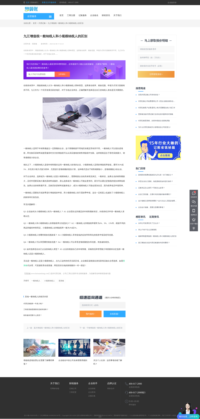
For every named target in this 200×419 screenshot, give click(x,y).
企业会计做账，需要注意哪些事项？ (151, 207)
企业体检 (91, 388)
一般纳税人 (35, 281)
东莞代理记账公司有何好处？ (149, 95)
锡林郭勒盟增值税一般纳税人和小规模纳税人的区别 (157, 236)
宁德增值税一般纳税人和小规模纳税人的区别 (104, 328)
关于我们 (117, 15)
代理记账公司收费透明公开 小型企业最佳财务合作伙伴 (158, 101)
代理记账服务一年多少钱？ (33, 304)
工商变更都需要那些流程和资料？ (35, 309)
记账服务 (83, 15)
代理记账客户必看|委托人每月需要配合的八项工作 (156, 108)
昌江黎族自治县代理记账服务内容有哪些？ (154, 243)
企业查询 (91, 392)
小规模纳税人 (49, 281)
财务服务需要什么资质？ (32, 315)
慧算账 (28, 273)
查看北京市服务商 (49, 2)
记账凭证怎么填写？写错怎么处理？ (151, 188)
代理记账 (42, 23)
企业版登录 (172, 3)
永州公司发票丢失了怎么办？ (149, 223)
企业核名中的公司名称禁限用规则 (72, 360)
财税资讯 (106, 15)
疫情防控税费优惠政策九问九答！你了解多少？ (155, 175)
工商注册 (71, 15)
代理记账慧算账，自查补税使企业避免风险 (154, 121)
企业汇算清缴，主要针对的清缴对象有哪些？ (154, 194)
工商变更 (72, 392)
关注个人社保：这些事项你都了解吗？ (107, 362)
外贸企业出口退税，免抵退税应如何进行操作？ (155, 181)
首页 (61, 15)
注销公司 (72, 388)
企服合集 (91, 396)
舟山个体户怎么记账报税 (147, 230)
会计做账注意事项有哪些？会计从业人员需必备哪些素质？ (159, 201)
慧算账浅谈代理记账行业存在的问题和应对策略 (155, 114)
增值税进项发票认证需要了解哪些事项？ (38, 362)
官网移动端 (54, 388)
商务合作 (110, 388)
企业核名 (94, 15)
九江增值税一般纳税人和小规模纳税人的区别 (65, 23)
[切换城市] (34, 2)
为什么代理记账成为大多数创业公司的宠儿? (154, 127)
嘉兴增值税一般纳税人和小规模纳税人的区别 (52, 328)
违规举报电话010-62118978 (103, 415)
